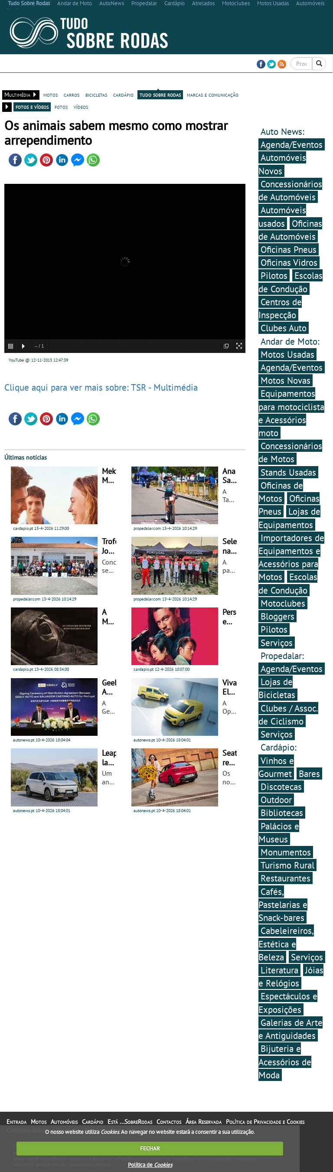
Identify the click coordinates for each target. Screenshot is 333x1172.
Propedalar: (282, 656)
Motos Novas (285, 380)
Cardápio (127, 82)
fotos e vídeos (32, 107)
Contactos (244, 82)
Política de (150, 1165)
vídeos (81, 107)
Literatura (279, 970)
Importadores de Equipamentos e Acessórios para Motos (291, 557)
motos (50, 94)
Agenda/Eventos (292, 144)
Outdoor (276, 799)
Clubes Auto (284, 328)
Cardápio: (279, 747)
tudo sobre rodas (160, 94)
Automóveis (96, 82)
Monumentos (286, 852)
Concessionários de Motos (290, 452)
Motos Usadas (287, 354)
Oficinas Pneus (289, 249)
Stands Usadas (288, 472)
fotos (61, 107)
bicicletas (96, 94)
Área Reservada (282, 82)
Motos (70, 82)
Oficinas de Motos (280, 491)
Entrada (17, 82)
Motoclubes (283, 603)
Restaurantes (285, 878)
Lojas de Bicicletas (276, 688)
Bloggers (277, 616)
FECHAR (150, 1148)
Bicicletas (45, 82)
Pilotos (274, 275)
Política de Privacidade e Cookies (265, 1122)
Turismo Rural (287, 865)
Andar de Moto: (290, 341)
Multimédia (158, 82)
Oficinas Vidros (289, 262)
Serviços (277, 643)
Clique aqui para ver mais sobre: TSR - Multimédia (101, 387)
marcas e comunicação (212, 94)
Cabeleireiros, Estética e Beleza (286, 943)
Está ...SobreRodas (201, 82)
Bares (309, 773)
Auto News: (282, 131)
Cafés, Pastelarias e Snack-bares (282, 904)
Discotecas (281, 786)
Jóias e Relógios (290, 976)
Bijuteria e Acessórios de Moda (284, 1061)
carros (71, 94)
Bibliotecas (282, 812)
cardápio (123, 94)
